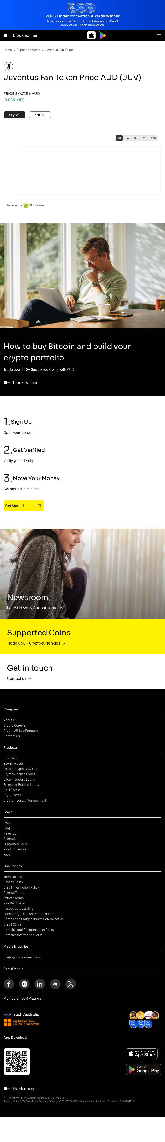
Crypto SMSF (13, 795)
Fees (7, 854)
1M (136, 138)
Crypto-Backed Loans (19, 774)
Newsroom (11, 833)
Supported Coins (28, 50)
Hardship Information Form (23, 935)
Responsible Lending (18, 908)
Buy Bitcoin (11, 758)
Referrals (10, 838)
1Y (143, 138)
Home (8, 50)
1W (127, 138)
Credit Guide (12, 924)
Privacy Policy (13, 882)
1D (119, 138)
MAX (153, 138)
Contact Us (12, 736)
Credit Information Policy (21, 887)
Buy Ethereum (13, 763)
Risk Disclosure (14, 903)
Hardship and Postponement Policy (29, 929)
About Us (10, 720)
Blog (7, 828)
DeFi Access (12, 790)
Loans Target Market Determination (29, 914)
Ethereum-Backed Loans (21, 784)
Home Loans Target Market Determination (34, 919)
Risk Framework (15, 849)
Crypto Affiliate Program (21, 730)
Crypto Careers (14, 725)
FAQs (7, 823)
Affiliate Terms (14, 898)
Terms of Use (13, 877)
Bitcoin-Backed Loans (19, 779)
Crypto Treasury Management (25, 800)
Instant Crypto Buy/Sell (20, 769)
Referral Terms (14, 892)
